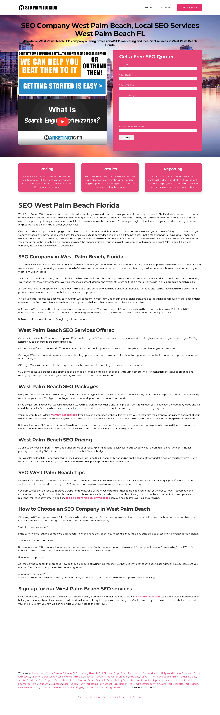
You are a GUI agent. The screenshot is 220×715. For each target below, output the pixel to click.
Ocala (94, 688)
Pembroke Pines (191, 677)
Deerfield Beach (105, 684)
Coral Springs (49, 681)
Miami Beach (70, 688)
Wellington (110, 692)
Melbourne (56, 688)
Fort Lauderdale (151, 677)
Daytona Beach (86, 684)
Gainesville (24, 681)
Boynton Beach (53, 684)
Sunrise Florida (26, 684)
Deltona (135, 684)
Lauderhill (44, 688)
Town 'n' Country (93, 692)
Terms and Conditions (90, 701)
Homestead (167, 684)
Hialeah (93, 677)
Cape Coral (120, 677)
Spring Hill (145, 681)
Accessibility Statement (117, 701)
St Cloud (34, 692)
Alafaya (39, 684)
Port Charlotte (175, 688)
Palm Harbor (120, 688)
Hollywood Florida (171, 677)
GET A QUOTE (189, 7)
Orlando (67, 677)
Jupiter (179, 684)
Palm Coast (105, 688)
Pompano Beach (161, 681)
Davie (193, 681)
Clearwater (111, 681)
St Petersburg (80, 677)
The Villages (76, 692)
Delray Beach (122, 684)
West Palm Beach (94, 681)
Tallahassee (134, 677)
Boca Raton (69, 684)
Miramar (36, 681)
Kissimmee (24, 688)
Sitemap (137, 701)
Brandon (123, 681)
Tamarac (45, 692)
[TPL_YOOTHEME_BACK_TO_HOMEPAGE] (38, 8)
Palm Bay (78, 681)
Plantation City (146, 688)
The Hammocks (60, 692)
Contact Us (164, 7)
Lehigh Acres (65, 681)
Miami (49, 677)
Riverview (23, 692)
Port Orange (191, 688)
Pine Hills (132, 688)
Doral (144, 684)
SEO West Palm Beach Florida (68, 210)
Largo (35, 688)
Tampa (58, 677)
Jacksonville (38, 677)
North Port (84, 688)
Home (148, 7)
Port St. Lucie (106, 677)
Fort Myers (154, 684)
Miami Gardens (180, 681)
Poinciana (161, 688)
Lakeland (134, 681)
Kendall (188, 684)
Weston (121, 692)
